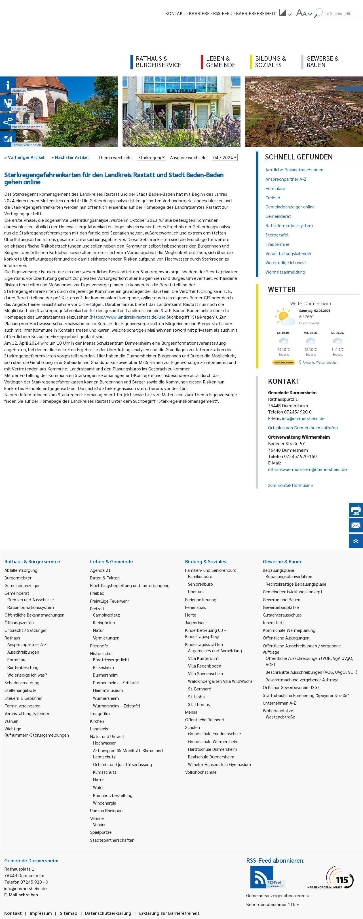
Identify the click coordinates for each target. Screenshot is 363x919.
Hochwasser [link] (104, 743)
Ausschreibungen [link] (23, 652)
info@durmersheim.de (303, 418)
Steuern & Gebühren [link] (24, 698)
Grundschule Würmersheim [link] (213, 741)
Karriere (199, 13)
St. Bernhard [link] (199, 689)
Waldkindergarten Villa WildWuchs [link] (220, 681)
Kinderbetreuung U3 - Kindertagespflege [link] (205, 633)
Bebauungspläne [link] (278, 570)
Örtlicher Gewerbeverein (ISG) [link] (291, 687)
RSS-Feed (223, 13)
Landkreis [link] (99, 729)
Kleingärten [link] (104, 622)
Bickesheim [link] (103, 667)
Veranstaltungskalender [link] (27, 713)
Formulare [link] (17, 659)
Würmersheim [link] (106, 698)
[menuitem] (285, 13)
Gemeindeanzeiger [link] (22, 585)
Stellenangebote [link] (21, 690)
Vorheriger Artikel (24, 157)
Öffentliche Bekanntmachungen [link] (34, 615)
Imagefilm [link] (100, 713)
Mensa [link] (191, 712)
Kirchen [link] (97, 721)
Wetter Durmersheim (310, 303)
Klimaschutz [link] (105, 772)
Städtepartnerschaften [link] (112, 840)
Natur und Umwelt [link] (107, 736)
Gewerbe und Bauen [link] (281, 599)
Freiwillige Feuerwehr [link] (109, 601)
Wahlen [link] (11, 721)
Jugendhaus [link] (196, 622)
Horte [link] (190, 615)
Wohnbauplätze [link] (278, 710)
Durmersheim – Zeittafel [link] (116, 682)
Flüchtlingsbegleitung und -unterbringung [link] (130, 585)
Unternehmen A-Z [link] (279, 703)
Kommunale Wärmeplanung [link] (289, 630)
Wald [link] (98, 787)
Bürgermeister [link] (18, 578)
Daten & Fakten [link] (105, 578)
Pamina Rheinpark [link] (107, 810)
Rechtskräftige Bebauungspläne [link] (296, 584)
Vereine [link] (100, 824)
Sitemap (68, 913)
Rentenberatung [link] (23, 667)
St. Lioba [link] (196, 697)
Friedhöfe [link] (99, 646)
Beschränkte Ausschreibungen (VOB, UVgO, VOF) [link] (311, 672)
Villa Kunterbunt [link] (203, 658)
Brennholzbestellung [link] (112, 795)
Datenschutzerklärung (108, 913)
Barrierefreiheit (256, 13)
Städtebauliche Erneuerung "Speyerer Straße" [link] (306, 695)
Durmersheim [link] (105, 675)
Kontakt (175, 13)
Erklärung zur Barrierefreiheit (169, 913)
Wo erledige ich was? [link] (27, 675)
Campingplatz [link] (106, 615)
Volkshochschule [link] (201, 772)
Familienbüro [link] (200, 576)
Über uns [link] (196, 591)
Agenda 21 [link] (100, 570)
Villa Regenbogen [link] (204, 666)
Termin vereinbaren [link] (23, 706)
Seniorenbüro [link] (200, 584)
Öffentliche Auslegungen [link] (286, 638)
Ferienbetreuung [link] (200, 599)
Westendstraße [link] (280, 717)
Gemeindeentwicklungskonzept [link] (292, 591)
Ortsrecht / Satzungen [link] (26, 630)
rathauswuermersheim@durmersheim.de (307, 469)
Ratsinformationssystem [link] (30, 607)
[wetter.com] (283, 363)
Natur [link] (98, 630)
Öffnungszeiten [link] (19, 622)
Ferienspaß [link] (195, 607)
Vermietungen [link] (106, 638)
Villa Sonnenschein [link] (205, 673)
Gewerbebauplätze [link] (281, 607)
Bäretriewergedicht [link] (111, 659)
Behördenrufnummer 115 (271, 904)
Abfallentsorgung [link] (21, 570)
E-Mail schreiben (21, 894)
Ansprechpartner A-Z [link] (27, 644)
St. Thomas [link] (199, 704)
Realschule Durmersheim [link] (211, 757)
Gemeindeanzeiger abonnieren (275, 895)
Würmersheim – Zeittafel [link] (116, 706)
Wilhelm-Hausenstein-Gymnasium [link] (219, 764)
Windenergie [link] (104, 803)
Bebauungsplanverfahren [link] (289, 576)
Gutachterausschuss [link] (282, 615)
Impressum (41, 913)
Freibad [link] (97, 593)
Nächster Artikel (70, 157)
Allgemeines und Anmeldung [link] (215, 650)
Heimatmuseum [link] (108, 690)
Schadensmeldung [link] (22, 682)
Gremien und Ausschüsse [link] (30, 599)
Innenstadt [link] (273, 622)
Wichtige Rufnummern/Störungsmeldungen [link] (37, 732)
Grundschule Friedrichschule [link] (214, 733)
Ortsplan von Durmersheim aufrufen (303, 427)
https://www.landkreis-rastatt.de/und (128, 317)
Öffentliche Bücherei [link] (204, 719)
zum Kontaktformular (289, 485)
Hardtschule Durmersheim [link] (212, 749)
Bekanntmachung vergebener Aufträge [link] (302, 680)
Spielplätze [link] (101, 832)
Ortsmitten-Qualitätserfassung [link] (122, 764)
